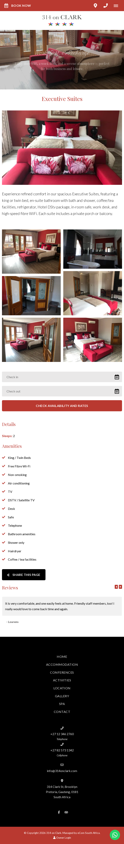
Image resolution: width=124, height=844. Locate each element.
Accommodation (62, 664)
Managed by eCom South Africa (81, 832)
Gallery (62, 696)
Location (62, 688)
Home (62, 656)
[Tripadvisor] (66, 812)
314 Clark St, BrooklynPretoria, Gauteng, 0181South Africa (62, 792)
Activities (62, 680)
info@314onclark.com (62, 771)
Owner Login (62, 837)
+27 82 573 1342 (62, 750)
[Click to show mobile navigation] (117, 5)
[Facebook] (59, 812)
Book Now (17, 5)
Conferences (62, 672)
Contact (62, 712)
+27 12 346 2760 (62, 734)
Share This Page (23, 574)
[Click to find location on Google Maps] (95, 5)
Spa (62, 704)
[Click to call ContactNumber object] (105, 5)
